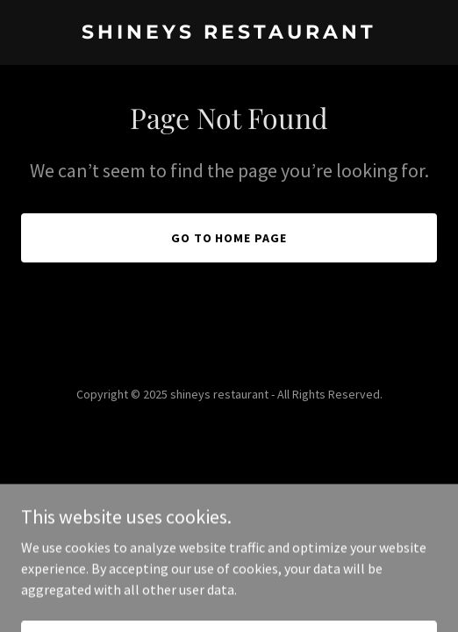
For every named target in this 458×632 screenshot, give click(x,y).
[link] (229, 33)
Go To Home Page (229, 238)
